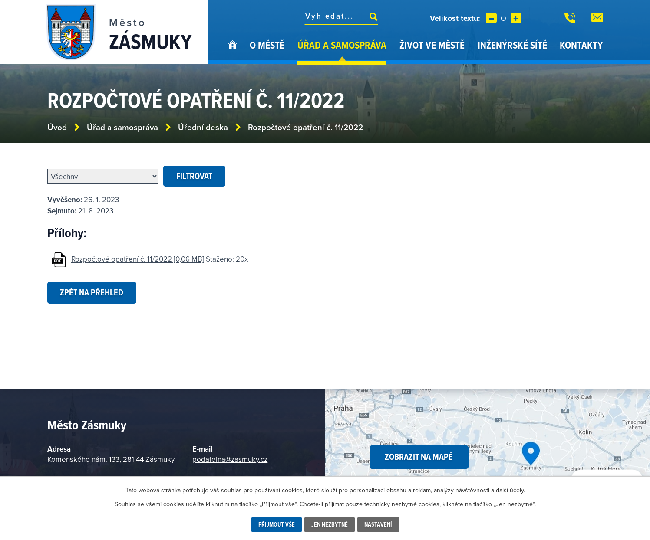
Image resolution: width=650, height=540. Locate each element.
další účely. (510, 490)
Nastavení (378, 524)
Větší (516, 18)
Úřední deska (203, 127)
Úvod (232, 51)
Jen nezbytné (329, 524)
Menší (491, 18)
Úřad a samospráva (341, 45)
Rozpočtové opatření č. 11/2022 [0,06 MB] (137, 259)
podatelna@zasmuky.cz (229, 459)
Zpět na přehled (91, 292)
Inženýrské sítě (512, 45)
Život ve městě (432, 45)
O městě (267, 45)
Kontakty (581, 45)
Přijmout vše (276, 524)
